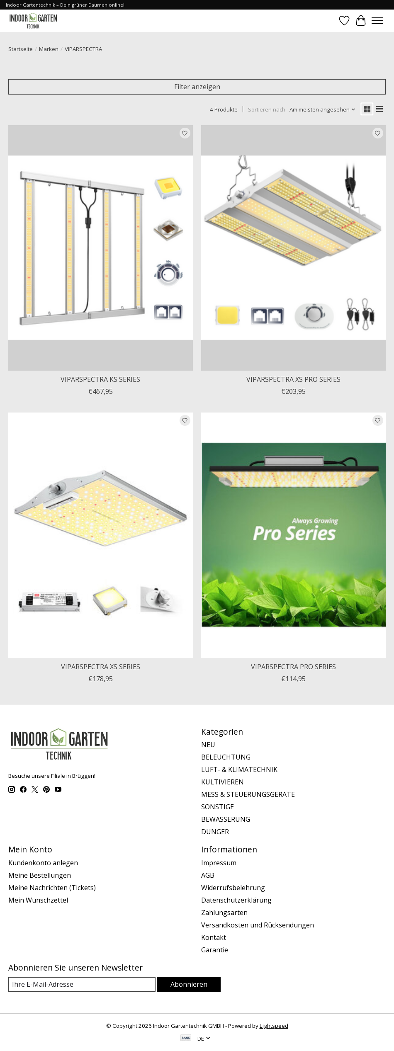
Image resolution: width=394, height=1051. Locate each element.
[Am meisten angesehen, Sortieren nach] (322, 109)
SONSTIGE (217, 806)
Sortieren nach (266, 109)
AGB (207, 875)
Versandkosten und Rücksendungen (257, 925)
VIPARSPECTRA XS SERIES (100, 666)
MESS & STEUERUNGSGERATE (248, 794)
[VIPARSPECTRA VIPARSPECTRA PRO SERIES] (293, 535)
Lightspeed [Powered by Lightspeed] (274, 1025)
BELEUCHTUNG (226, 757)
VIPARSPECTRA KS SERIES (100, 379)
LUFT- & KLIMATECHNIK (239, 769)
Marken (48, 49)
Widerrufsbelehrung (233, 887)
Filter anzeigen (197, 86)
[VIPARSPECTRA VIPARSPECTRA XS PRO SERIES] (293, 248)
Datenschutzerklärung (236, 900)
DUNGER (215, 831)
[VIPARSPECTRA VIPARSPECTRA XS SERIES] (100, 535)
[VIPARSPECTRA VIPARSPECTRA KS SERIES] (100, 248)
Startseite (20, 49)
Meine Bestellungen (39, 875)
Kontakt (213, 937)
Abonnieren (188, 984)
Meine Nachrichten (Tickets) (52, 887)
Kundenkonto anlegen (43, 862)
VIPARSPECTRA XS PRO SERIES (293, 379)
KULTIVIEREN (222, 781)
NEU (208, 744)
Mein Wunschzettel (38, 900)
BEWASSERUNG (225, 819)
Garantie (214, 949)
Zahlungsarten (224, 912)
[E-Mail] (82, 984)
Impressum (218, 862)
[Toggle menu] (377, 20)
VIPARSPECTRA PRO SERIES (293, 666)
